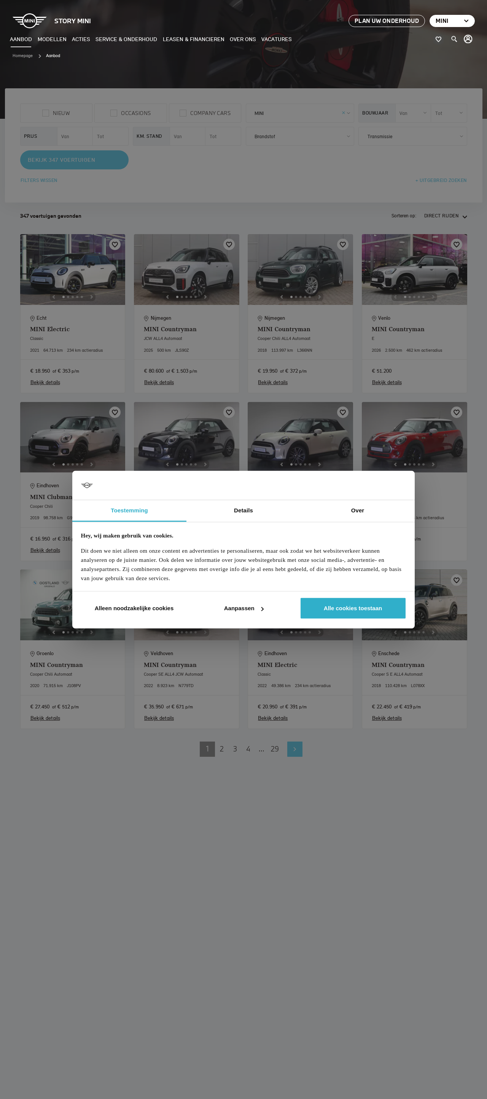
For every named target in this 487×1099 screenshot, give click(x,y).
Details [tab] (243, 510)
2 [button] (222, 748)
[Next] (92, 297)
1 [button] (207, 748)
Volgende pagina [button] (294, 749)
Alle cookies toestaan (353, 608)
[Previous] (54, 297)
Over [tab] (357, 510)
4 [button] (248, 748)
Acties (81, 39)
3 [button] (235, 748)
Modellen (52, 39)
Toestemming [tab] (129, 510)
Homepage (23, 55)
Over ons (243, 39)
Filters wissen (39, 180)
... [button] (261, 748)
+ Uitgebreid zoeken (441, 180)
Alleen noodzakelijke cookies (134, 608)
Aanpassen (244, 608)
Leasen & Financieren (193, 39)
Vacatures (276, 39)
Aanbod (21, 39)
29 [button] (275, 748)
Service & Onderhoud (126, 39)
